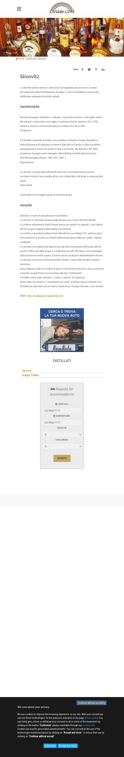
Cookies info (26, 596)
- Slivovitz (26, 370)
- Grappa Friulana (29, 375)
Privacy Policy (27, 591)
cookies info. (88, 725)
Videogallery (26, 632)
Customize (50, 745)
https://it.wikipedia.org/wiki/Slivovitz (45, 296)
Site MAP (26, 601)
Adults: (62, 428)
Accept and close (68, 745)
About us (24, 575)
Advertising (25, 580)
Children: (62, 440)
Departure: (62, 416)
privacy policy (91, 718)
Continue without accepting (91, 702)
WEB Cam (25, 622)
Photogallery (26, 627)
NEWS (23, 637)
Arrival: (62, 404)
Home (20, 58)
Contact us (25, 585)
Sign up (62, 656)
